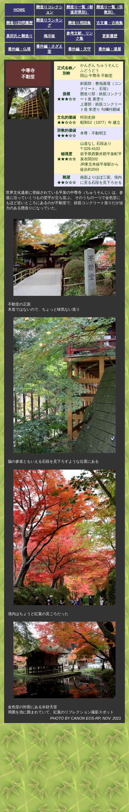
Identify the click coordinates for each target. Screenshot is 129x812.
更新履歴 (109, 36)
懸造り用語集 (79, 23)
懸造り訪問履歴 (19, 23)
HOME (19, 10)
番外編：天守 (79, 49)
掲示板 (49, 36)
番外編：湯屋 (109, 49)
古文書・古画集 (109, 23)
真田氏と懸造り (19, 36)
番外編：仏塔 (19, 49)
